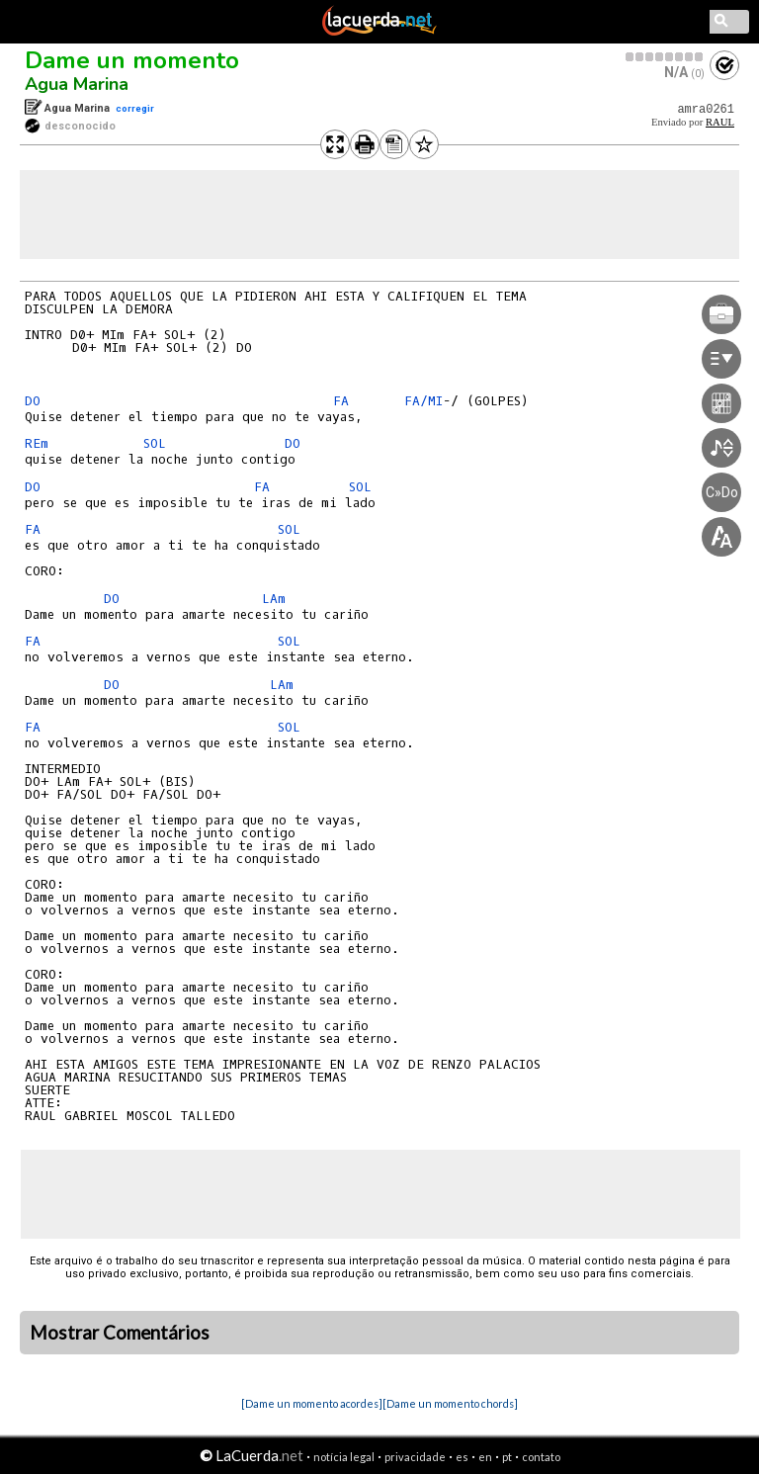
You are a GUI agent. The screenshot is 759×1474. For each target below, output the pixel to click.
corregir (135, 108)
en (485, 1456)
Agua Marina (76, 84)
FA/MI (423, 400)
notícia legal (344, 1456)
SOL (158, 443)
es (462, 1456)
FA (345, 400)
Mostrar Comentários (120, 1333)
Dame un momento (132, 60)
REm (36, 443)
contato (541, 1456)
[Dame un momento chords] (450, 1403)
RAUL (720, 122)
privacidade (415, 1456)
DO (36, 400)
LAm (274, 598)
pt (507, 1456)
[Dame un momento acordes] (311, 1403)
